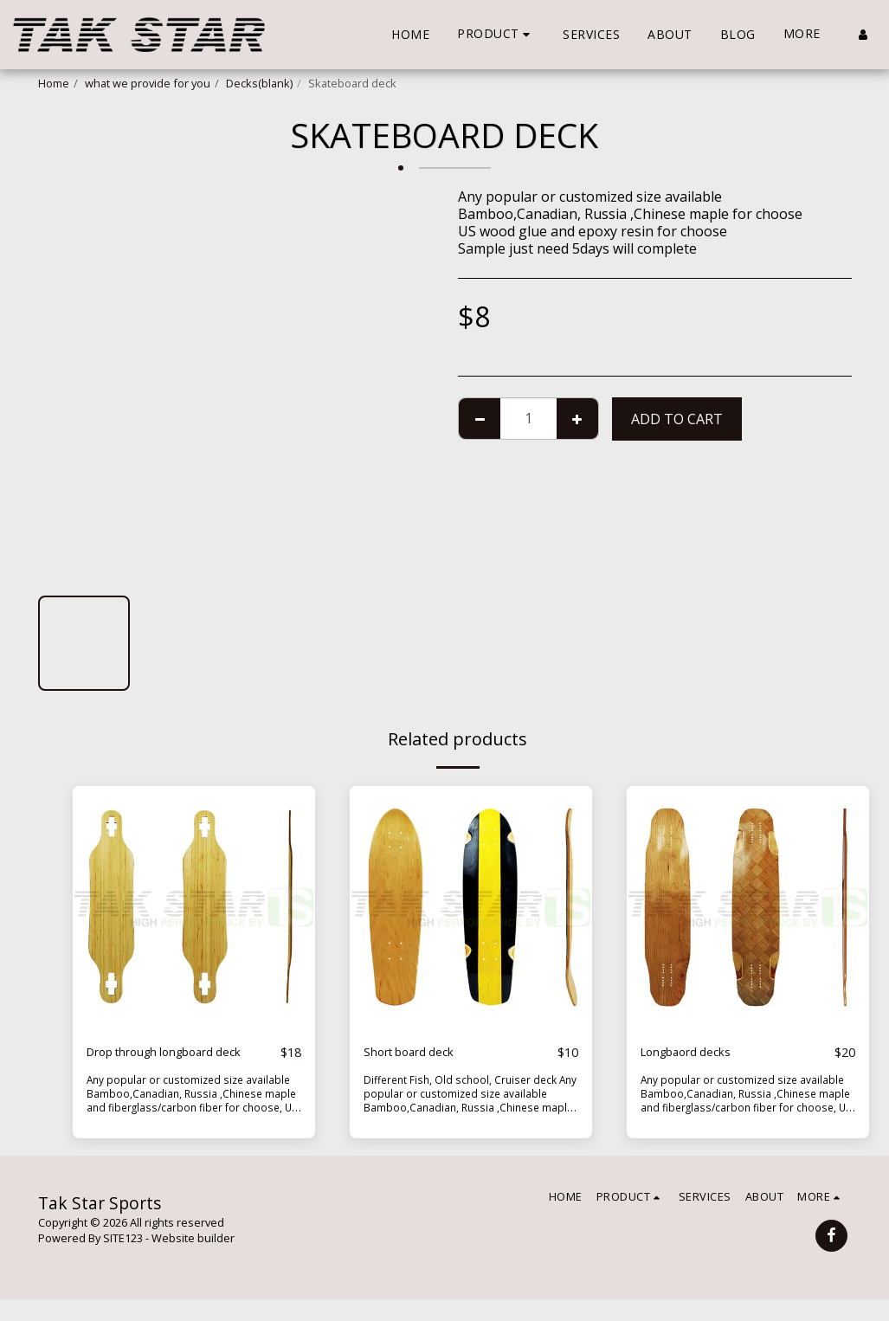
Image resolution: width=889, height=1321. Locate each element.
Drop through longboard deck (168, 1063)
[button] (496, 34)
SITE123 (123, 1259)
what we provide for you (147, 83)
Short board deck (419, 1052)
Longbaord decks (697, 1052)
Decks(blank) (259, 83)
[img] (194, 907)
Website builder (193, 1259)
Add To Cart (677, 419)
